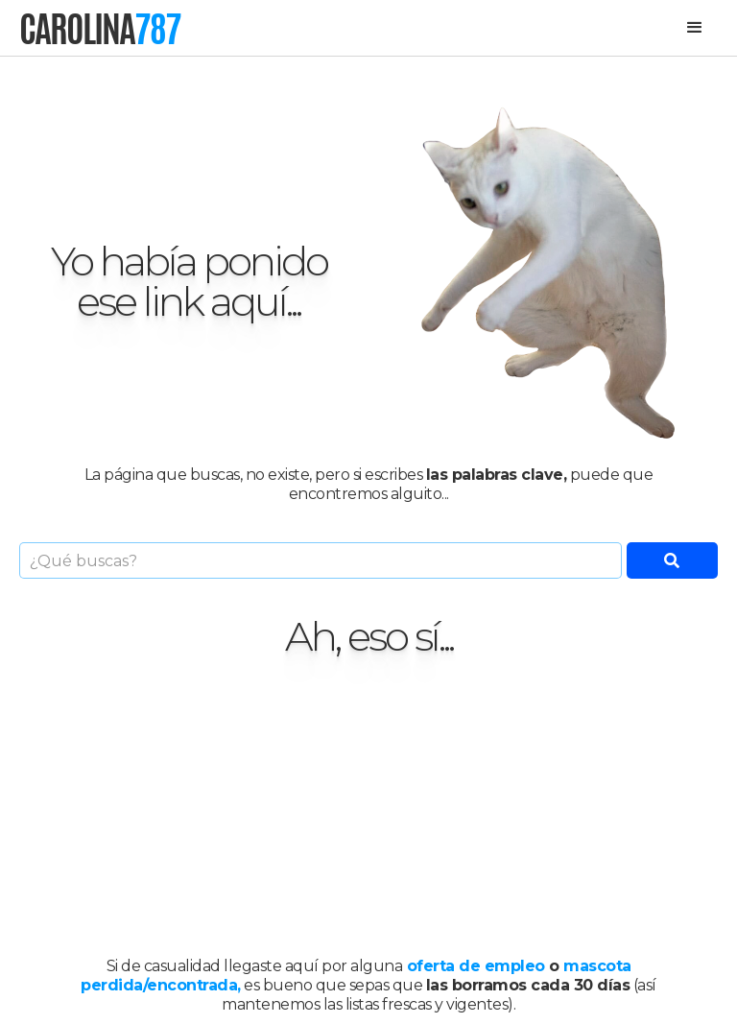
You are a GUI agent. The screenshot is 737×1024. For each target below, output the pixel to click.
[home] (99, 28)
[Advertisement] (368, 807)
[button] (695, 28)
